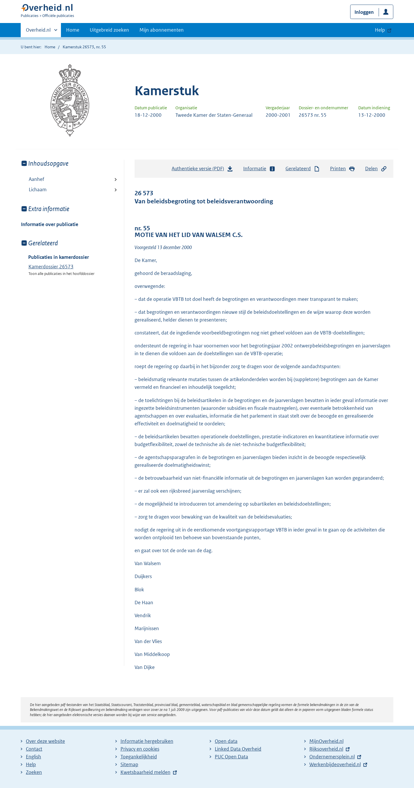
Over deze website (45, 741)
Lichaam (38, 189)
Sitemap (129, 764)
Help (31, 764)
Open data (226, 741)
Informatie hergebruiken (146, 741)
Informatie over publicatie (49, 224)
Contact (34, 749)
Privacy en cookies (139, 749)
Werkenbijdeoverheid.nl (335, 764)
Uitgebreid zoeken (109, 30)
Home (72, 30)
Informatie (259, 168)
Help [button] (380, 30)
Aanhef (36, 179)
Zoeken (34, 772)
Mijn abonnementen (161, 30)
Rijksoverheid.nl (326, 749)
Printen (342, 168)
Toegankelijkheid (138, 756)
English (33, 756)
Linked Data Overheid (238, 749)
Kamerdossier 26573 (51, 266)
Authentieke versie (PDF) (202, 170)
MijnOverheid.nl (326, 741)
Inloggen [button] (364, 12)
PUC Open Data (231, 756)
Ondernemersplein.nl (332, 756)
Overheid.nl (38, 31)
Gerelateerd (302, 168)
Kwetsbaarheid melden (145, 772)
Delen (376, 168)
